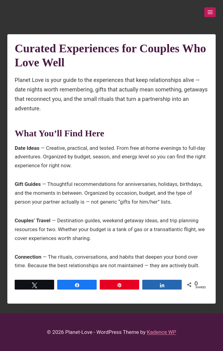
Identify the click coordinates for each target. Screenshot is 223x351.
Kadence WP (161, 332)
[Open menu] (210, 12)
